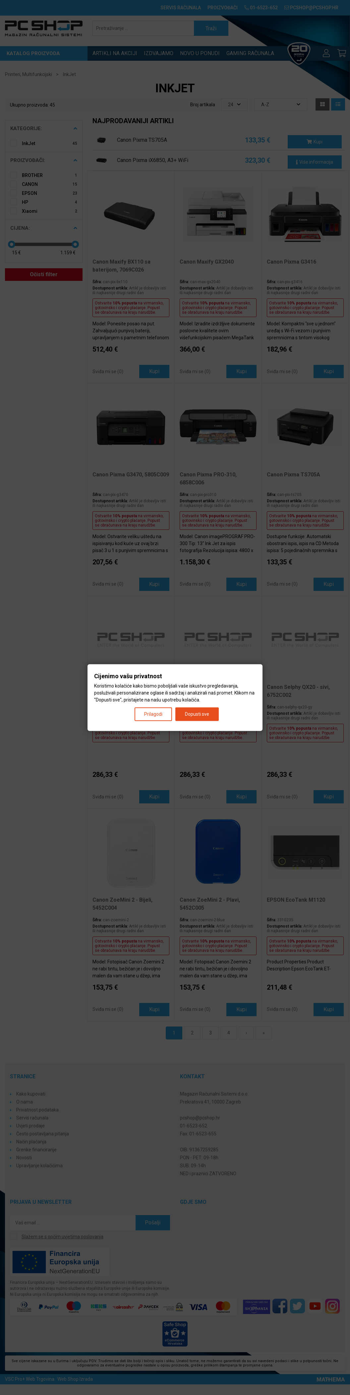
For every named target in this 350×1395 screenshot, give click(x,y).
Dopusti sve (197, 713)
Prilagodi (153, 713)
